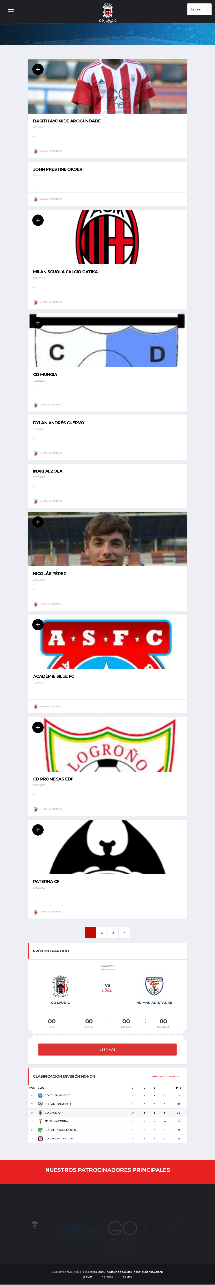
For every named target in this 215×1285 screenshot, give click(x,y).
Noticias (107, 1277)
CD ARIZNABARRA (54, 1095)
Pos (32, 1088)
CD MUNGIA (45, 374)
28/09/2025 (39, 477)
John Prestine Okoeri (58, 169)
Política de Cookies (119, 1272)
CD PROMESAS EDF (53, 779)
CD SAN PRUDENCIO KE (58, 1130)
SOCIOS (127, 1277)
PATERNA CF (46, 882)
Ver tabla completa (165, 1077)
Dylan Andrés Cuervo (58, 423)
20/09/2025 (39, 580)
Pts (178, 1088)
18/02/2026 (39, 175)
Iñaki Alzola (47, 471)
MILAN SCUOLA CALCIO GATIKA (65, 272)
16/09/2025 (39, 682)
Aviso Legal (97, 1272)
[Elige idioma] (199, 9)
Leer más (108, 1050)
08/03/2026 (39, 127)
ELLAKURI (107, 992)
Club (41, 1088)
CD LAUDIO (49, 1113)
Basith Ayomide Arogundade (67, 121)
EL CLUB (87, 1277)
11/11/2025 (38, 429)
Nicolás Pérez (49, 574)
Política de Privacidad (148, 1272)
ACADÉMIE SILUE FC (53, 676)
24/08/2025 (39, 785)
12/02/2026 (39, 278)
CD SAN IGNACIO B (54, 1104)
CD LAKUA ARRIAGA (55, 1139)
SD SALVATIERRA (53, 1121)
